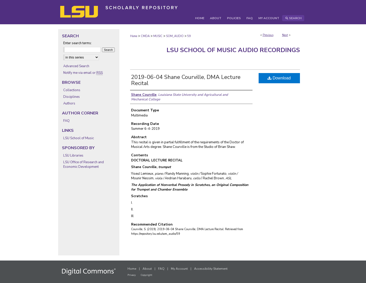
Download (279, 78)
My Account (179, 269)
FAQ (66, 121)
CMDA (145, 36)
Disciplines (71, 97)
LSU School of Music (78, 138)
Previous (268, 35)
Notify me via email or (83, 72)
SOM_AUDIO (175, 36)
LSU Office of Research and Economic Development (83, 164)
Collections (71, 90)
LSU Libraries (73, 155)
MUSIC (157, 36)
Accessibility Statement (211, 269)
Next (285, 35)
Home (133, 36)
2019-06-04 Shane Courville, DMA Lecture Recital (186, 80)
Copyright (146, 275)
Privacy (132, 275)
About (147, 269)
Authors (69, 103)
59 (189, 36)
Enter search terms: (77, 43)
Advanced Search (76, 66)
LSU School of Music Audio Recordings (233, 50)
